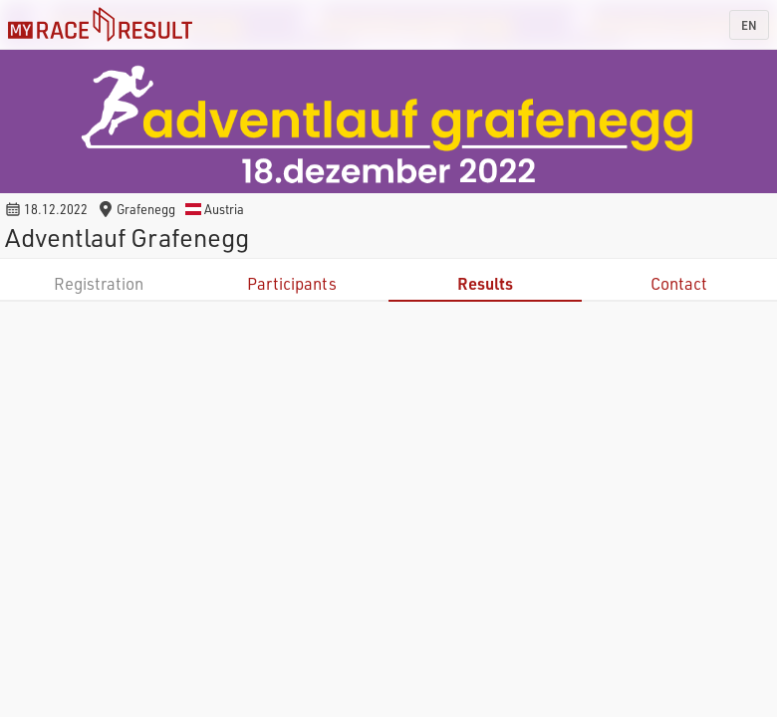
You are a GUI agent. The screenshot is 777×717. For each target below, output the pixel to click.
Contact (678, 283)
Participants (292, 283)
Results (485, 283)
